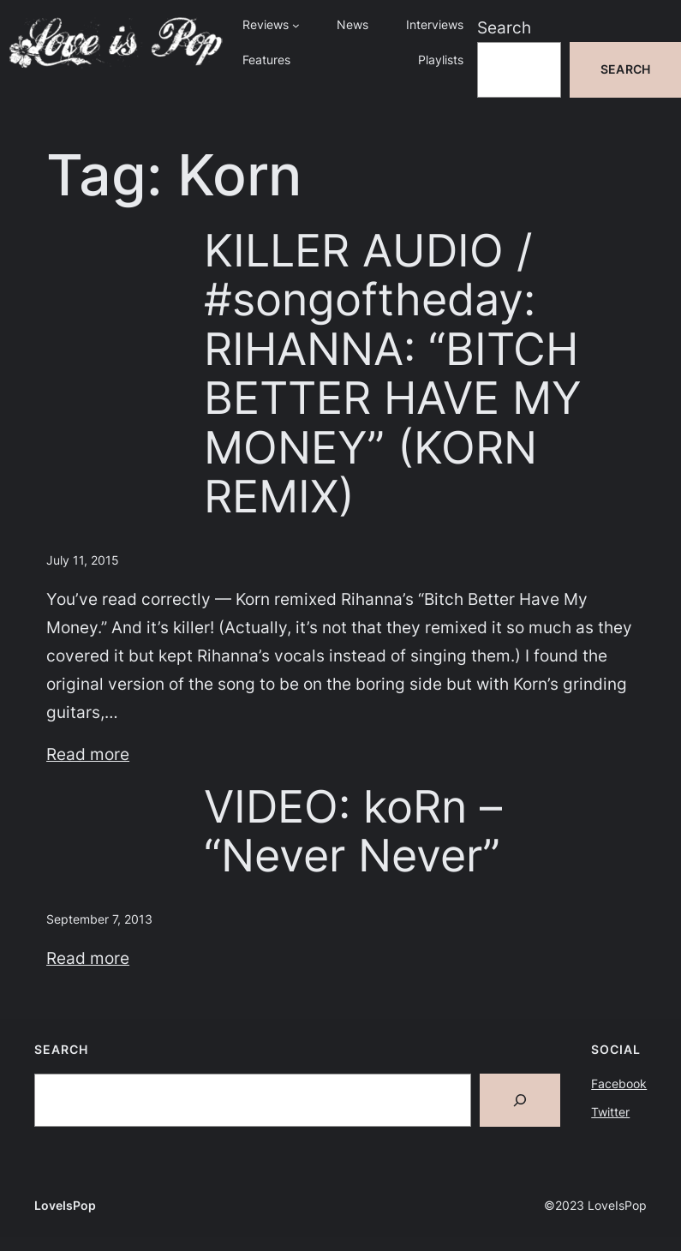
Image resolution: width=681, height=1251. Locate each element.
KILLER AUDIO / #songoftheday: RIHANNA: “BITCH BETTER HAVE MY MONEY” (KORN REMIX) (393, 373)
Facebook (619, 1083)
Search (504, 27)
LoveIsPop (65, 1205)
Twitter (610, 1111)
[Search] (520, 1100)
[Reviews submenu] (296, 25)
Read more (87, 754)
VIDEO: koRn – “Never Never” (353, 831)
